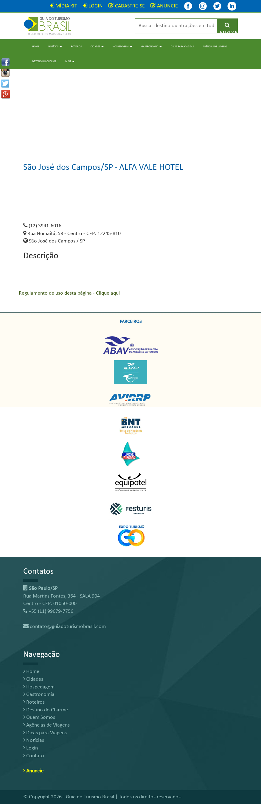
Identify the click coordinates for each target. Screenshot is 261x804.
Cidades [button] (97, 46)
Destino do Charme (44, 61)
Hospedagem (39, 687)
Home (35, 46)
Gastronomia (39, 694)
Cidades (33, 679)
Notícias (33, 740)
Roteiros (76, 46)
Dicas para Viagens (182, 46)
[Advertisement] (130, 111)
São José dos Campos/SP (68, 167)
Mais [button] (69, 61)
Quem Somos (39, 717)
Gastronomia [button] (151, 46)
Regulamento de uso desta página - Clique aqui (69, 293)
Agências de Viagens (215, 46)
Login (30, 748)
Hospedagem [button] (122, 46)
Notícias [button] (55, 46)
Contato (33, 756)
